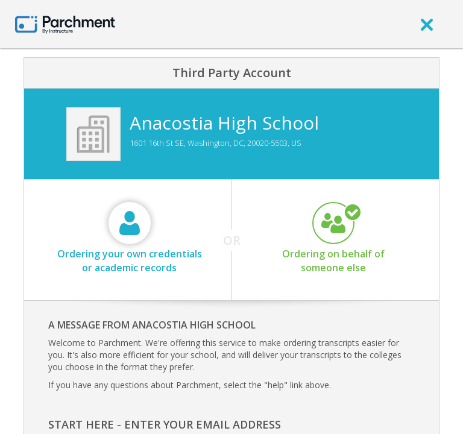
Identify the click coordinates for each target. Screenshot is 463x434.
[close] (427, 24)
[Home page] (65, 24)
